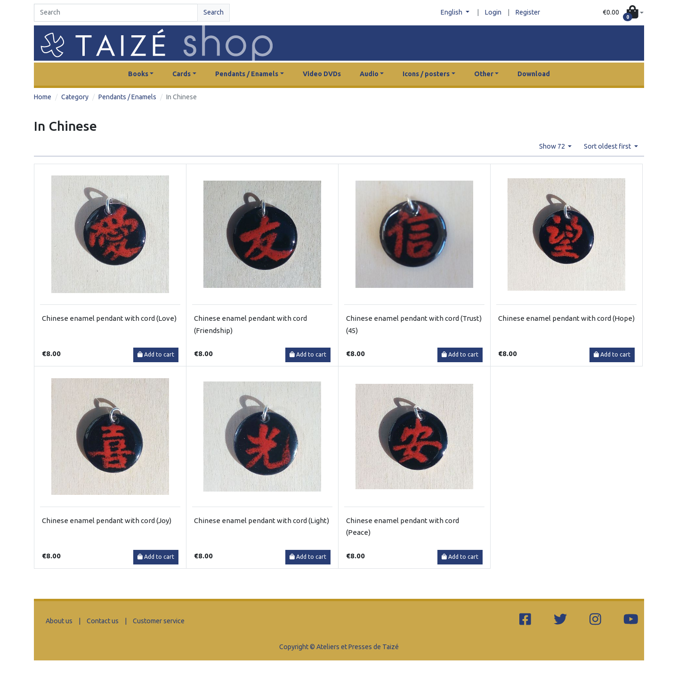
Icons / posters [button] (426, 74)
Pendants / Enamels (127, 97)
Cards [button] (181, 74)
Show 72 (552, 146)
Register (528, 12)
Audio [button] (369, 74)
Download (533, 74)
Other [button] (483, 74)
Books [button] (138, 74)
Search (213, 12)
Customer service (159, 621)
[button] (623, 13)
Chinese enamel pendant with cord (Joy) (106, 520)
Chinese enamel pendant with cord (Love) (109, 318)
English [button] (452, 12)
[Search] (116, 13)
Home (42, 97)
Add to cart (155, 354)
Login (493, 12)
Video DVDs (322, 74)
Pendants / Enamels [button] (246, 74)
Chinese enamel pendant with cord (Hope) (566, 318)
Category (75, 97)
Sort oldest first (608, 146)
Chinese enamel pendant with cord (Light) (261, 520)
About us (59, 621)
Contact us (103, 621)
